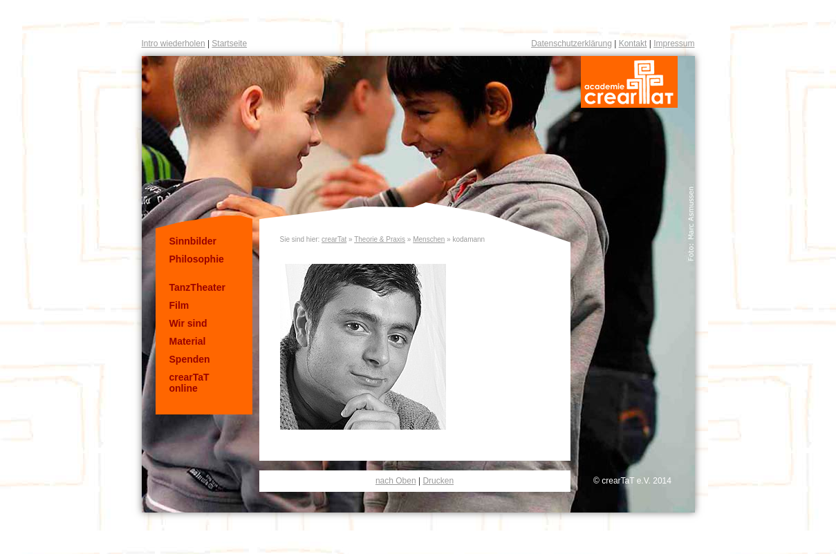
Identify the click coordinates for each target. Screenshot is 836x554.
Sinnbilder (192, 241)
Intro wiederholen (173, 43)
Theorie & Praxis (379, 239)
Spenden (189, 359)
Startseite (229, 43)
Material (187, 341)
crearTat (334, 239)
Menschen (429, 239)
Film (179, 305)
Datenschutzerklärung (571, 43)
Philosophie (196, 259)
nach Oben (395, 481)
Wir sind (188, 323)
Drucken (438, 481)
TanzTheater (197, 287)
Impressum (673, 43)
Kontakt (633, 43)
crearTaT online (189, 383)
